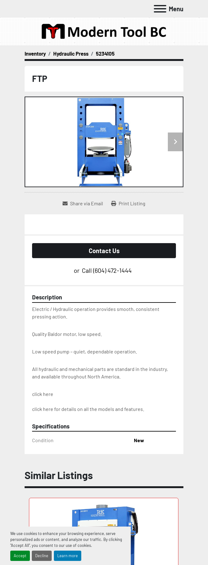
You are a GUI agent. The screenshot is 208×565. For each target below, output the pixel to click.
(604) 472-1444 (112, 270)
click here (42, 394)
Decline (41, 555)
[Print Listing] (128, 203)
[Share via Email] (83, 203)
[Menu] (160, 8)
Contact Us (104, 250)
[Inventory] (35, 53)
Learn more (67, 555)
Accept (20, 555)
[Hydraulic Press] (70, 53)
